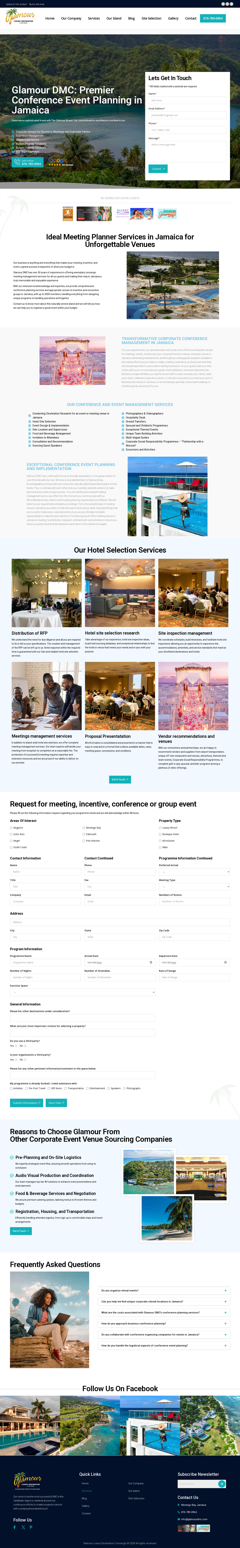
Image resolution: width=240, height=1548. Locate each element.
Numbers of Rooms (170, 894)
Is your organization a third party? (30, 1054)
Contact (190, 18)
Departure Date (168, 956)
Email (87, 894)
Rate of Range (167, 970)
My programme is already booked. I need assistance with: (43, 1083)
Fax (86, 880)
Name (152, 93)
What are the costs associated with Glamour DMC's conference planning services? (151, 1312)
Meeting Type (167, 880)
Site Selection (151, 18)
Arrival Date (91, 956)
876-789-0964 (38, 4)
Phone (152, 123)
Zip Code (164, 930)
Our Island (113, 18)
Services (94, 18)
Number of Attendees (97, 970)
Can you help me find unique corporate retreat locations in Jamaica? (142, 1301)
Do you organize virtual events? (120, 1290)
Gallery (173, 18)
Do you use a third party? (25, 1040)
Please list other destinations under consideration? (40, 1011)
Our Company (71, 18)
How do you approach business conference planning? (134, 1323)
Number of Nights (20, 970)
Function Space (19, 985)
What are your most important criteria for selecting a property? (48, 1026)
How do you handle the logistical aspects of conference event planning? (145, 1345)
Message (154, 138)
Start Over (55, 1103)
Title (13, 880)
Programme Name (21, 956)
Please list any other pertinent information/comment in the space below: (53, 1068)
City (12, 930)
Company (15, 894)
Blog (131, 18)
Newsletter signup (16, 4)
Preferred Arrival (168, 865)
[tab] (164, 1290)
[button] (28, 162)
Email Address (156, 108)
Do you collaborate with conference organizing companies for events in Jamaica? (150, 1334)
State (87, 930)
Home (49, 18)
